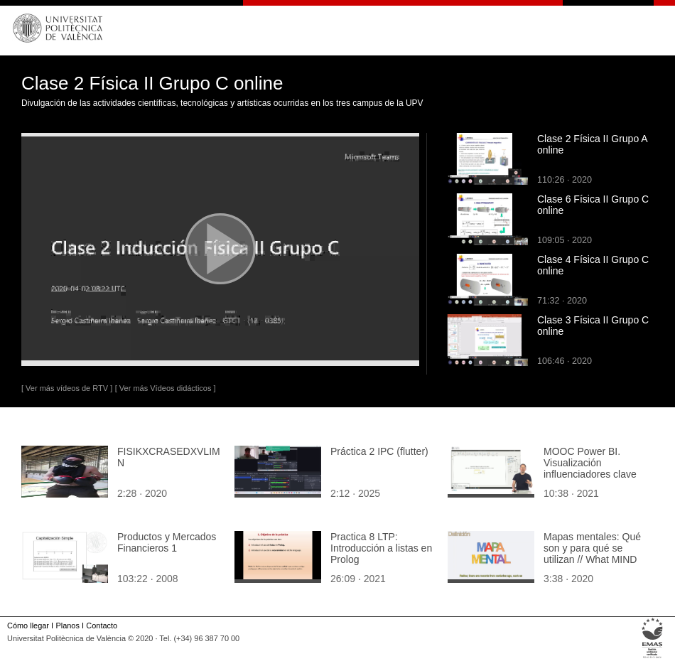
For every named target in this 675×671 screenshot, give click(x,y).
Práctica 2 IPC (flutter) (379, 451)
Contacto (101, 625)
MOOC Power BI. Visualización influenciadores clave (590, 463)
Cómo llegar (28, 625)
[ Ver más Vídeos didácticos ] (165, 388)
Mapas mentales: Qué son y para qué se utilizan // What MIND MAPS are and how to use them (592, 559)
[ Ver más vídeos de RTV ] (66, 388)
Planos (67, 625)
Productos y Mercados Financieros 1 (166, 542)
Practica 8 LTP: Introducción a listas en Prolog (381, 548)
